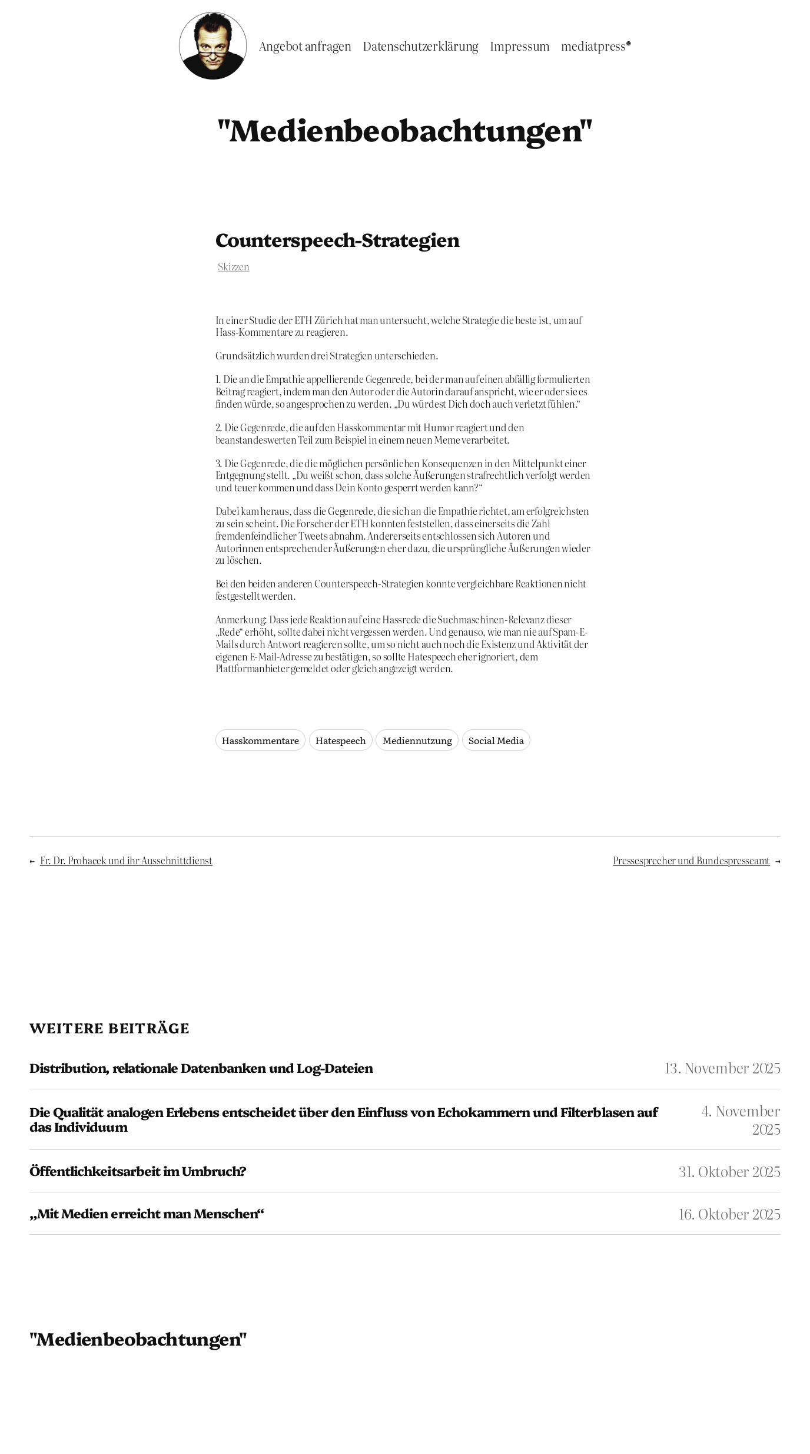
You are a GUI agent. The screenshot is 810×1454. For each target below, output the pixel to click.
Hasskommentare (260, 740)
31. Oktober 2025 (730, 1171)
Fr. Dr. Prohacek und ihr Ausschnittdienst (126, 860)
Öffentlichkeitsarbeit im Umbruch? (137, 1171)
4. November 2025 (741, 1119)
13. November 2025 (723, 1067)
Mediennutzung (417, 740)
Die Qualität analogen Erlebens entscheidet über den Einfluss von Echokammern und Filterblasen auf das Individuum (343, 1119)
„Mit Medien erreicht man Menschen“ (146, 1213)
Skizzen (233, 266)
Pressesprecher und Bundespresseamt (691, 860)
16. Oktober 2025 (730, 1213)
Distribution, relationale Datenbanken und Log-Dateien (201, 1067)
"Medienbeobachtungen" (404, 128)
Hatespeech (341, 740)
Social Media (496, 740)
